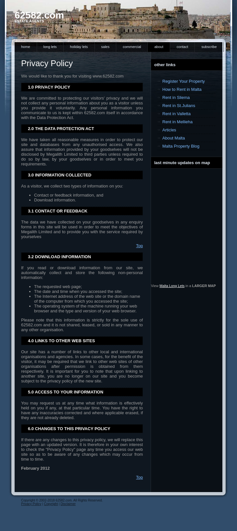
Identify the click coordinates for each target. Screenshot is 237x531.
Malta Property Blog (180, 146)
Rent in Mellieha (177, 121)
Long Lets (50, 47)
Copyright (51, 504)
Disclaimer (68, 504)
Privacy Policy (31, 504)
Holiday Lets (79, 47)
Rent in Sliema (176, 97)
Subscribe (209, 47)
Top (139, 245)
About (158, 47)
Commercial (132, 47)
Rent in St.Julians (178, 105)
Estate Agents (29, 21)
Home (25, 47)
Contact (182, 47)
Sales (105, 47)
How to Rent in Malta (182, 89)
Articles (169, 129)
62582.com (39, 15)
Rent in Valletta (176, 113)
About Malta (173, 138)
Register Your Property (183, 81)
